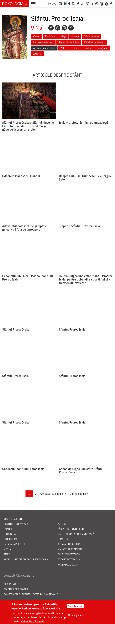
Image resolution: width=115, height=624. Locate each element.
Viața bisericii (13, 518)
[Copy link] (71, 28)
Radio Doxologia (68, 564)
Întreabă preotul (14, 544)
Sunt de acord (75, 606)
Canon (36, 36)
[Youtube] (83, 3)
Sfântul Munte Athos (68, 42)
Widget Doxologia (69, 559)
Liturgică (10, 534)
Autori (62, 524)
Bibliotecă (10, 539)
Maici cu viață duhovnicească (76, 534)
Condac (87, 48)
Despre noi (10, 584)
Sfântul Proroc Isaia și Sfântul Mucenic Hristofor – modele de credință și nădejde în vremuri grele (28, 126)
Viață (63, 36)
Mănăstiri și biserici (94, 42)
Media (7, 549)
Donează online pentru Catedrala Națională (31, 594)
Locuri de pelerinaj (43, 42)
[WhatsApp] (97, 3)
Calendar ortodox (69, 554)
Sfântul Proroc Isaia (15, 329)
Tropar (75, 48)
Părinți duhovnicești (71, 529)
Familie (8, 529)
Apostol (37, 53)
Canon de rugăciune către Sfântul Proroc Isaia (81, 470)
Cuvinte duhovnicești (17, 524)
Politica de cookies (16, 589)
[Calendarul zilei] (65, 3)
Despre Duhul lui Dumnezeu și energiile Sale (85, 177)
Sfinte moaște (91, 36)
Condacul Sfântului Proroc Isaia (23, 469)
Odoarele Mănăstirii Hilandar (21, 176)
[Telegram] (107, 3)
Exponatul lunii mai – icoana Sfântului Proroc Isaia (27, 277)
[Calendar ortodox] (60, 3)
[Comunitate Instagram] (102, 3)
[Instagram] (87, 3)
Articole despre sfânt (44, 48)
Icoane (75, 36)
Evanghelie (102, 48)
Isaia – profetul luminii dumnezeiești (83, 122)
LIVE (54, 4)
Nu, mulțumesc (76, 615)
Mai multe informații (32, 621)
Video (63, 48)
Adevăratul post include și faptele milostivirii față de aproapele (24, 227)
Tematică (63, 539)
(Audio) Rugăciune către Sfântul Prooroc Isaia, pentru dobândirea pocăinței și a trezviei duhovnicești (86, 279)
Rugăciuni (50, 36)
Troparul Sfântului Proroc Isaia (79, 226)
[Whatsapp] (57, 28)
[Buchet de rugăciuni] (69, 3)
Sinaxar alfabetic (69, 544)
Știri (7, 554)
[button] (34, 3)
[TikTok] (92, 3)
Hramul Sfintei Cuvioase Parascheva (26, 559)
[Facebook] (78, 3)
